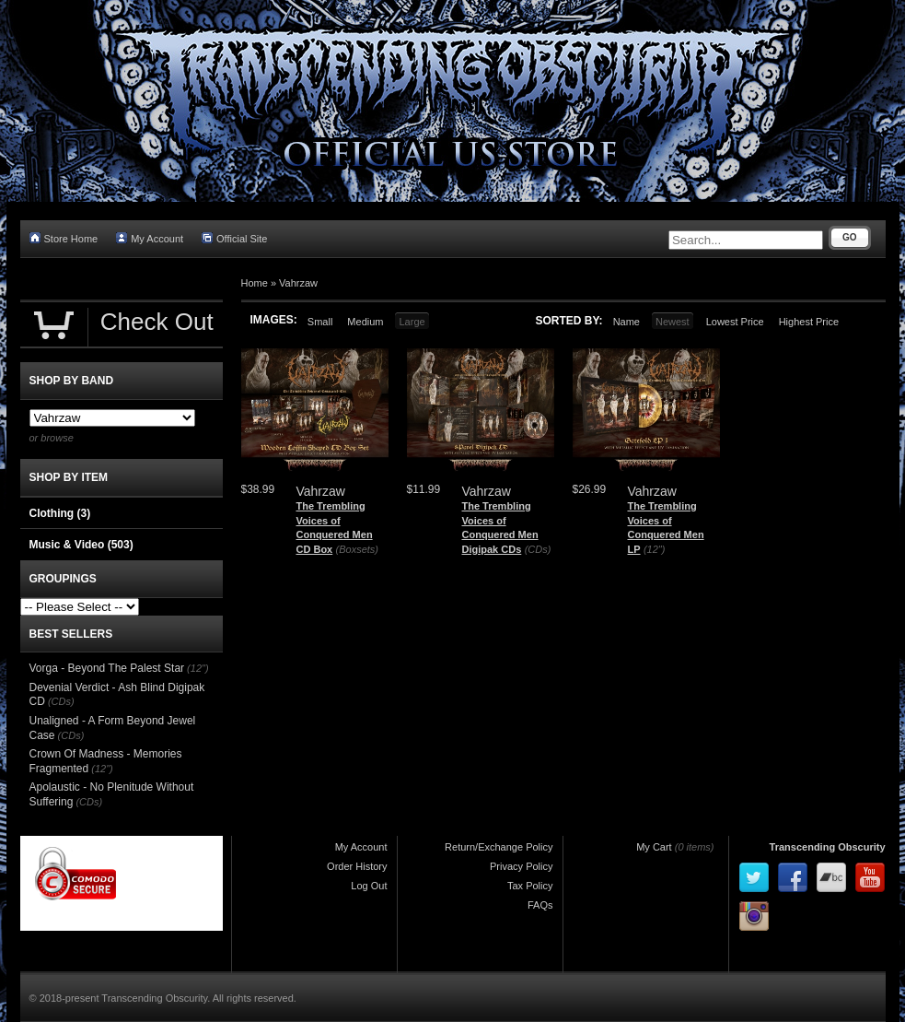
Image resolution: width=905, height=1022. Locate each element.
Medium (365, 321)
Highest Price (809, 321)
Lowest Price (735, 321)
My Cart (654, 846)
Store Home (64, 238)
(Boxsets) (357, 549)
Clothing (60, 513)
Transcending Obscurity (828, 846)
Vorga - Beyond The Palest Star (107, 668)
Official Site (234, 238)
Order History (357, 866)
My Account (149, 238)
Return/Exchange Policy (498, 846)
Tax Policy (530, 885)
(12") (654, 549)
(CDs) (538, 549)
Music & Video (81, 544)
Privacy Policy (521, 866)
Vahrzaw (298, 282)
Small (320, 321)
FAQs (540, 904)
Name (626, 321)
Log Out (369, 885)
